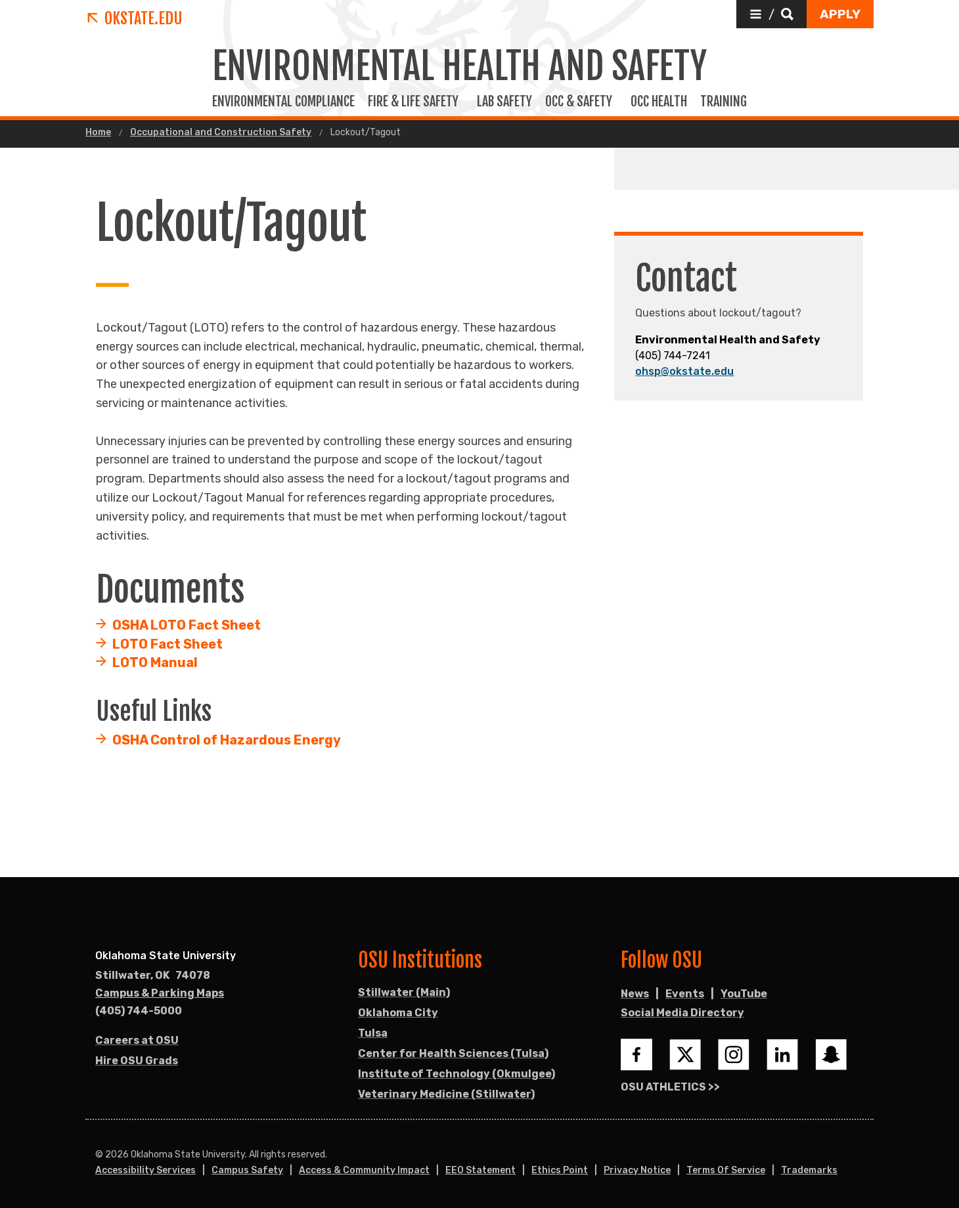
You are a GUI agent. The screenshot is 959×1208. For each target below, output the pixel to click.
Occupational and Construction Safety (220, 132)
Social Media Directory (682, 1012)
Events (684, 993)
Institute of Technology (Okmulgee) (456, 1074)
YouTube (744, 993)
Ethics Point (559, 1170)
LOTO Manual (155, 662)
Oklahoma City (398, 1012)
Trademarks (809, 1170)
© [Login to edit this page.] (99, 1155)
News (635, 993)
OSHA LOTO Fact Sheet (186, 625)
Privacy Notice (637, 1170)
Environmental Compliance (283, 102)
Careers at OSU (137, 1040)
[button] (771, 14)
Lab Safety (504, 102)
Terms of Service (725, 1170)
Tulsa (373, 1033)
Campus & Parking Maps (159, 993)
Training (726, 102)
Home (98, 132)
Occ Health (659, 102)
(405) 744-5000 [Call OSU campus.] (138, 1010)
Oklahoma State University (165, 955)
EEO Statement (480, 1170)
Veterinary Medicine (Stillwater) (446, 1094)
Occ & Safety (581, 102)
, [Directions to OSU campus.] (152, 975)
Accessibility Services (145, 1170)
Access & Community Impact (364, 1170)
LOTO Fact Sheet (167, 644)
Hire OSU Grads (136, 1060)
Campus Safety (247, 1170)
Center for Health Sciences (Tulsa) (453, 1053)
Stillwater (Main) (404, 992)
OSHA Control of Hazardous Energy (226, 740)
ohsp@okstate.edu (684, 371)
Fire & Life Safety (416, 102)
